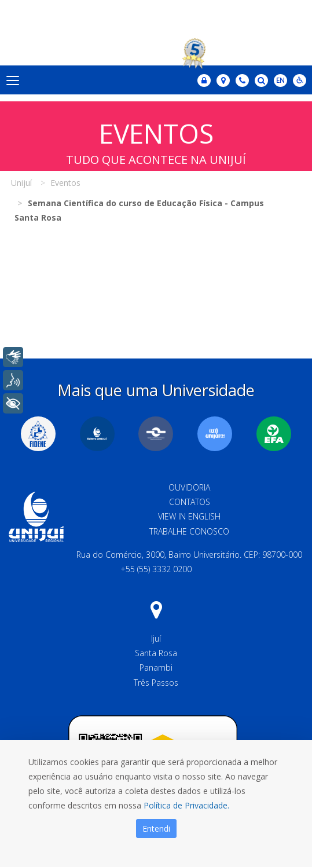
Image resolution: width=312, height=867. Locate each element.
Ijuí (156, 638)
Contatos (189, 501)
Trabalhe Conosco (189, 531)
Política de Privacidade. (186, 805)
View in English (189, 516)
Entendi (156, 828)
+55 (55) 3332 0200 (156, 569)
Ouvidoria (189, 487)
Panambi (156, 667)
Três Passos (156, 682)
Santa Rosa (156, 653)
